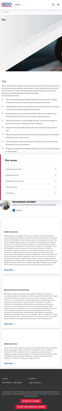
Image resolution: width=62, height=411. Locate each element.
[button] (32, 169)
